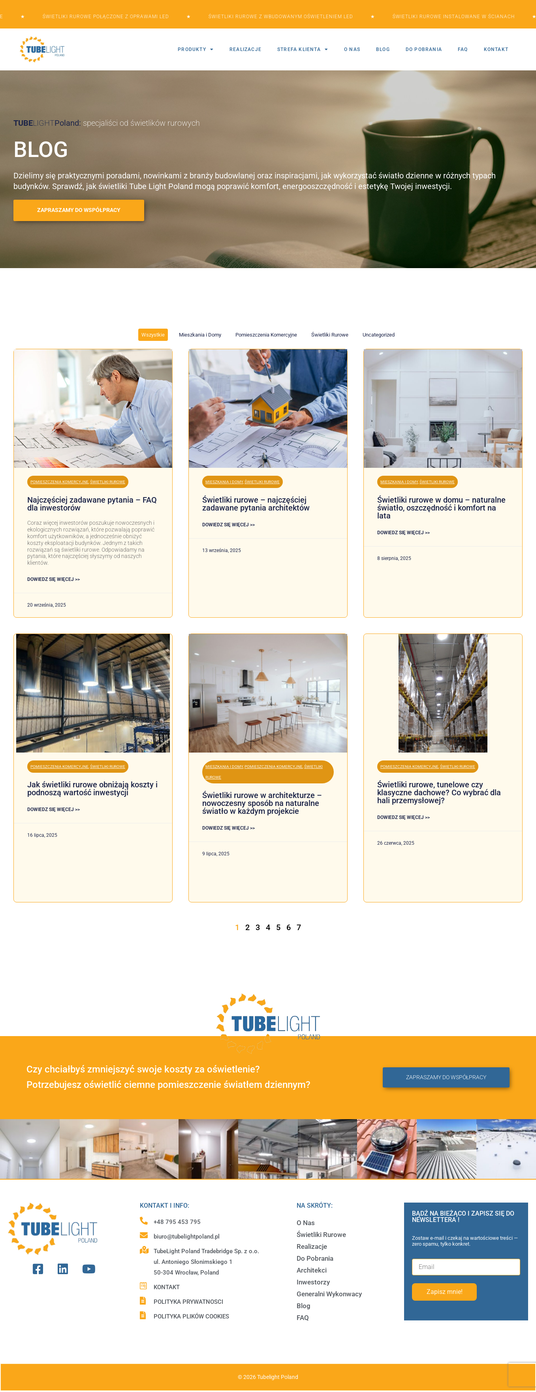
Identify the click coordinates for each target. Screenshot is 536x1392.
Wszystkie (153, 335)
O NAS (352, 49)
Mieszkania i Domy (200, 335)
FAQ (463, 49)
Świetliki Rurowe (329, 335)
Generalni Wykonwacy (329, 1294)
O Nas (306, 1223)
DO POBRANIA (424, 49)
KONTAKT (496, 49)
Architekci (312, 1270)
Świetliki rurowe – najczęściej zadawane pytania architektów (256, 504)
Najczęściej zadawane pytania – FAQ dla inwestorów (92, 504)
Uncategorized (379, 335)
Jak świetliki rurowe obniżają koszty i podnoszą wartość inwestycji (92, 788)
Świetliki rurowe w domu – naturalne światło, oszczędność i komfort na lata (441, 507)
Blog (303, 1306)
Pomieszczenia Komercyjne (266, 335)
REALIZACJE (245, 49)
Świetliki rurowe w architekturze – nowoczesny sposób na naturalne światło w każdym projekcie (262, 803)
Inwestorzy (313, 1282)
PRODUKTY (196, 49)
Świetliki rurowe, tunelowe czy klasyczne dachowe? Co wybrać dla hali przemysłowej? (439, 792)
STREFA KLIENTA (302, 49)
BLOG (383, 49)
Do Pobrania (315, 1258)
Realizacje (312, 1246)
